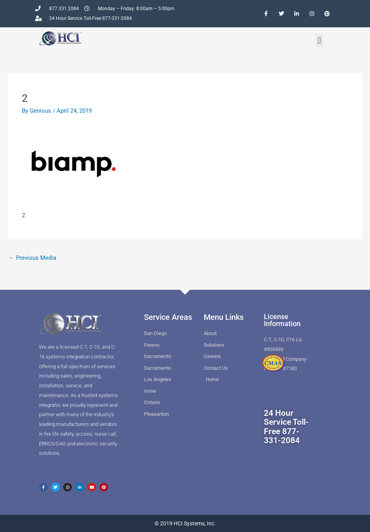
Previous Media (32, 257)
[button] (319, 40)
